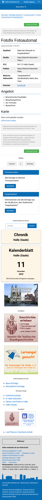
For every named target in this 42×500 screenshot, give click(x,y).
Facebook (12, 164)
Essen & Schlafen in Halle (10, 453)
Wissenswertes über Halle (11, 460)
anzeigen (10, 186)
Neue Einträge (12, 383)
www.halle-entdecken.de (10, 483)
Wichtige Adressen (15, 15)
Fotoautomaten (29, 15)
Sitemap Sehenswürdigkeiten (12, 490)
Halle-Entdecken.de (10, 2)
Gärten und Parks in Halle (17, 401)
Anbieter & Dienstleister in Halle (13, 455)
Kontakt (5, 485)
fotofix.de (21, 85)
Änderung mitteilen (31, 24)
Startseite (4, 15)
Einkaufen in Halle (28, 453)
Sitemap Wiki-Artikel (9, 497)
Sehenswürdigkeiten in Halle (12, 451)
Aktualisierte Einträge (15, 386)
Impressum (13, 462)
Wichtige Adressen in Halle (11, 458)
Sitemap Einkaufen (15, 492)
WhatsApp (30, 164)
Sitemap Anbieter (28, 492)
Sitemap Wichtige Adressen (11, 494)
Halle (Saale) (11, 404)
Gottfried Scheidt (13, 395)
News (4, 462)
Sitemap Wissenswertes (30, 494)
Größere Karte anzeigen (8, 120)
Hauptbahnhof (11, 194)
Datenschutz (24, 483)
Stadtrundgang (29, 2)
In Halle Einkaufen (14, 398)
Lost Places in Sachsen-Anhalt (19, 432)
